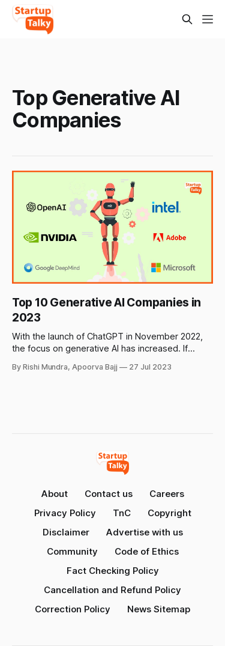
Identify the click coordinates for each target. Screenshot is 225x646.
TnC (122, 513)
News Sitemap (158, 609)
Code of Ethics (147, 551)
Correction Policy (72, 609)
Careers (166, 493)
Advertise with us (144, 532)
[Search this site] (187, 19)
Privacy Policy (65, 513)
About (54, 493)
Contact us (109, 493)
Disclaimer (66, 532)
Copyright (169, 513)
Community (72, 551)
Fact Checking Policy (113, 570)
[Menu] (207, 19)
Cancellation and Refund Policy (112, 590)
